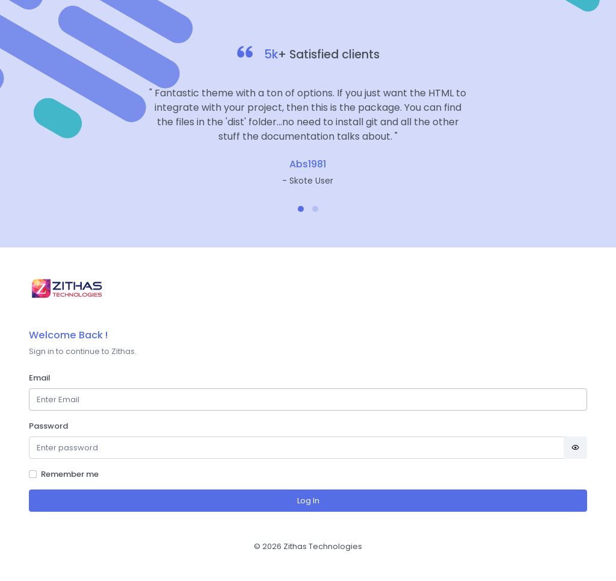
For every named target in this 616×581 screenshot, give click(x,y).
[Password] (296, 448)
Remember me (70, 474)
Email (40, 378)
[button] (301, 209)
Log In (308, 500)
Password (48, 426)
